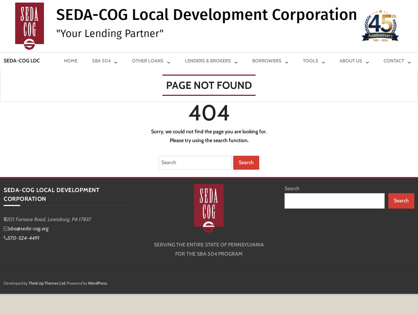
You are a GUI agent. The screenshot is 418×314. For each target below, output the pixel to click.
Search (292, 188)
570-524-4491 (24, 238)
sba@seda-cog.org (29, 228)
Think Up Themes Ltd (47, 283)
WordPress (97, 283)
